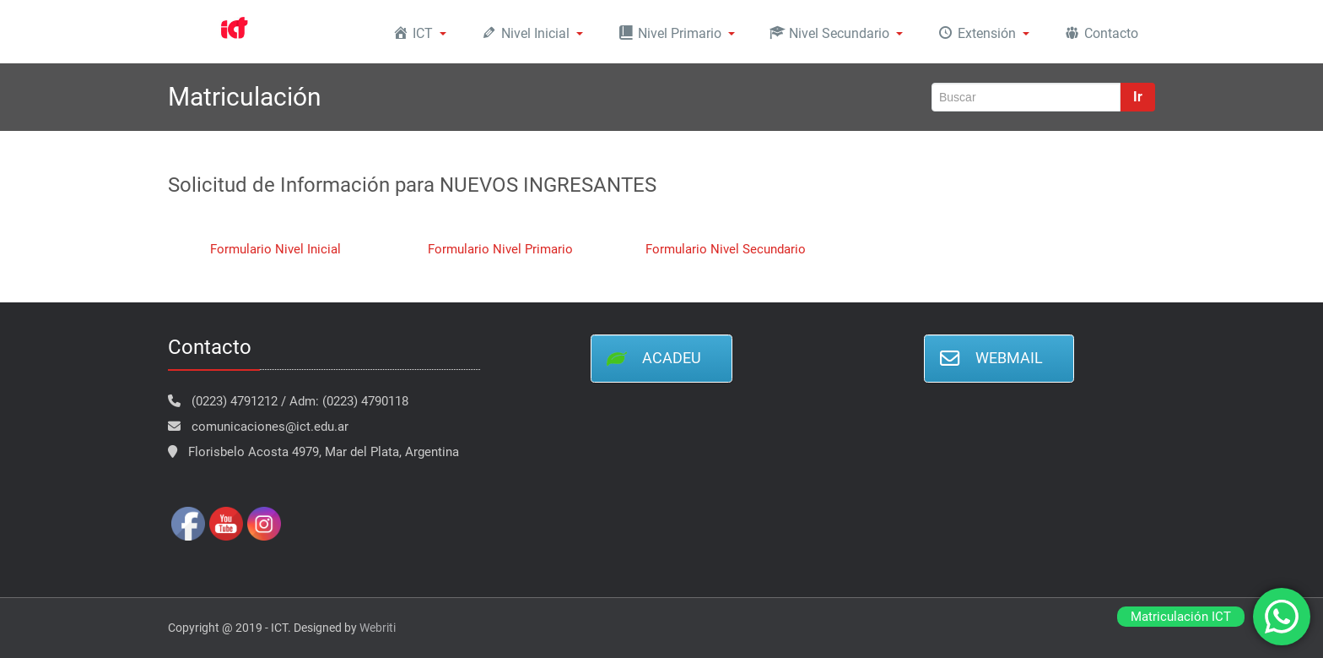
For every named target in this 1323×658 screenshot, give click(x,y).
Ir (1137, 97)
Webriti (377, 627)
